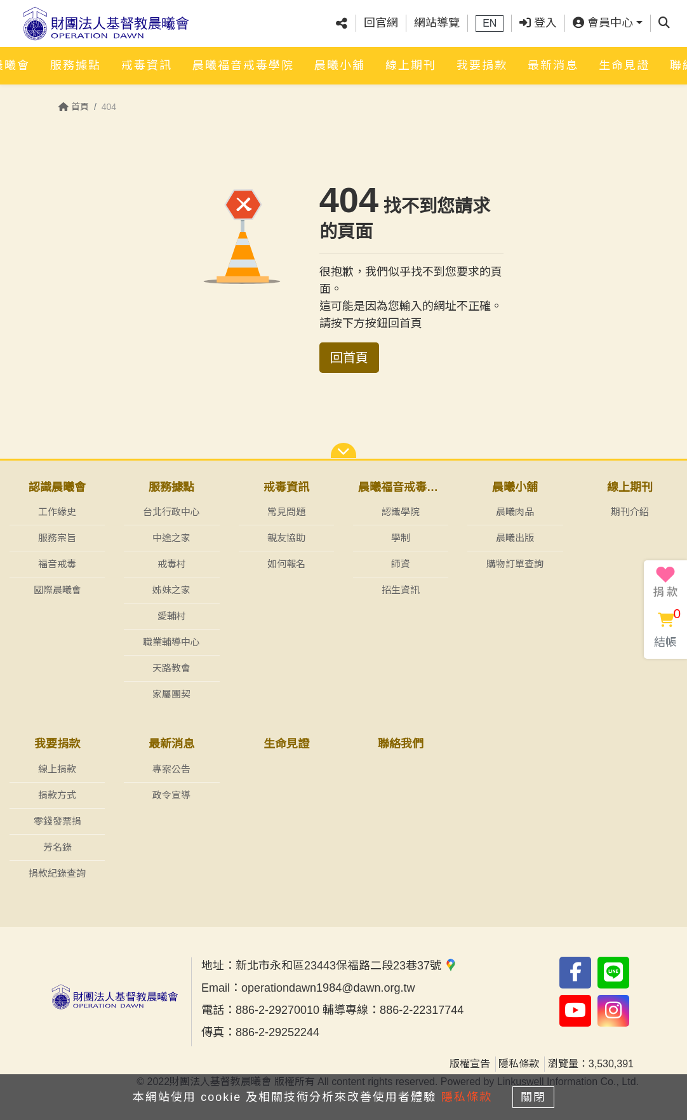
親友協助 (286, 537)
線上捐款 (57, 769)
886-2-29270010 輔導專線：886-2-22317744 (350, 1010)
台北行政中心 (171, 511)
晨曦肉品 (515, 511)
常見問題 (286, 511)
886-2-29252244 (277, 1032)
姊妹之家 (171, 589)
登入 (538, 24)
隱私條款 (518, 1063)
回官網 (381, 24)
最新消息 (553, 68)
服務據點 (75, 68)
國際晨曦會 (57, 589)
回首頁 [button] (349, 358)
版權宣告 (470, 1063)
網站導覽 (437, 24)
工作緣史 (57, 511)
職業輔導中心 (171, 642)
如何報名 (286, 563)
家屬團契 (171, 694)
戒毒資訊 (146, 68)
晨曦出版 (515, 537)
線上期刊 (410, 68)
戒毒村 (171, 563)
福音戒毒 (57, 563)
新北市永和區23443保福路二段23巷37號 (346, 965)
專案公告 (171, 769)
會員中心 (603, 24)
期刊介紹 (630, 511)
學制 (400, 537)
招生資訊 (401, 589)
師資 (400, 563)
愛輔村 (171, 616)
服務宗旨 (57, 537)
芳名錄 (57, 847)
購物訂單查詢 (515, 563)
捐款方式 (57, 795)
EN (490, 25)
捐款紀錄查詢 (57, 873)
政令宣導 (171, 795)
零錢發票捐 (57, 821)
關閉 (537, 1096)
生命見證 (624, 68)
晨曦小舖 (339, 68)
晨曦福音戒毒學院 (243, 68)
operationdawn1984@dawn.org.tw (328, 988)
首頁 (73, 107)
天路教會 (171, 668)
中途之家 (171, 537)
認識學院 (401, 511)
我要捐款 (482, 68)
